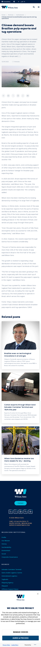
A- (18, 1)
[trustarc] (35, 645)
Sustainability (6, 547)
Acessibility (6, 1)
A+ (24, 1)
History (4, 544)
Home (3, 15)
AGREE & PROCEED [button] (20, 638)
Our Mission (6, 540)
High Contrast (14, 1)
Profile (4, 537)
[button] (38, 594)
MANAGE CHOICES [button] (20, 632)
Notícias (10, 15)
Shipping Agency (7, 582)
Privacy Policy (6, 645)
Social (4, 554)
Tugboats (5, 579)
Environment (6, 550)
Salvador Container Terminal (11, 569)
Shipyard (5, 586)
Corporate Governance (10, 557)
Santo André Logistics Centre (12, 573)
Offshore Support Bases (10, 589)
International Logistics (9, 576)
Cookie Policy (14, 645)
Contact (20, 503)
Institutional (20, 15)
